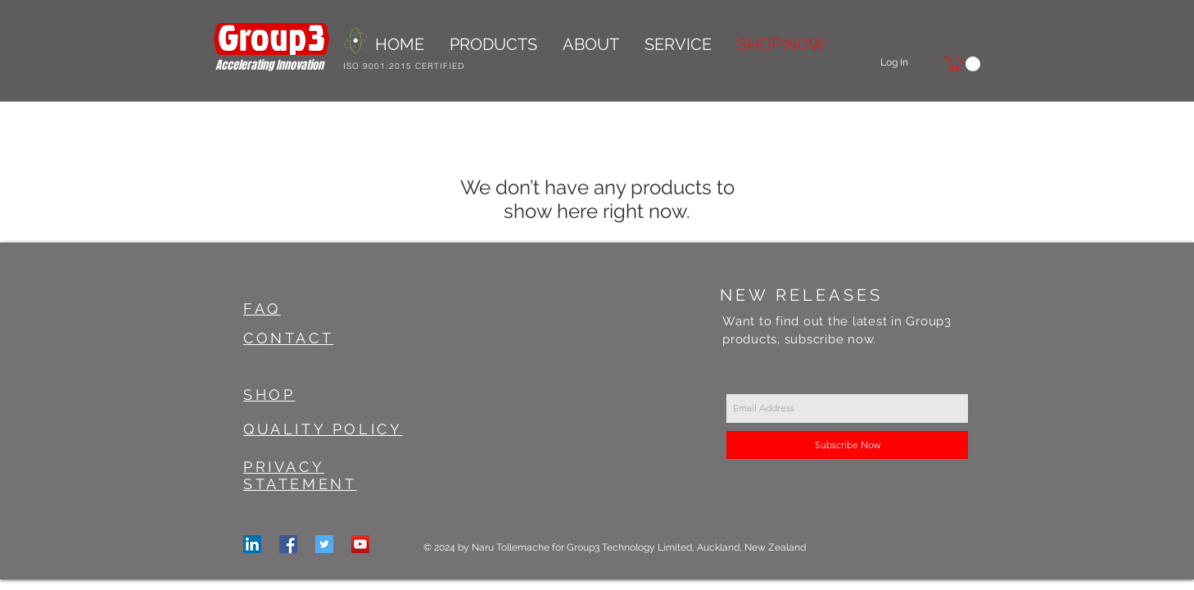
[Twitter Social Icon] (324, 544)
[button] (962, 64)
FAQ (262, 308)
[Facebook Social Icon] (288, 544)
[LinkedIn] (252, 544)
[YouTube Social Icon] (360, 544)
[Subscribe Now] (847, 445)
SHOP (269, 394)
